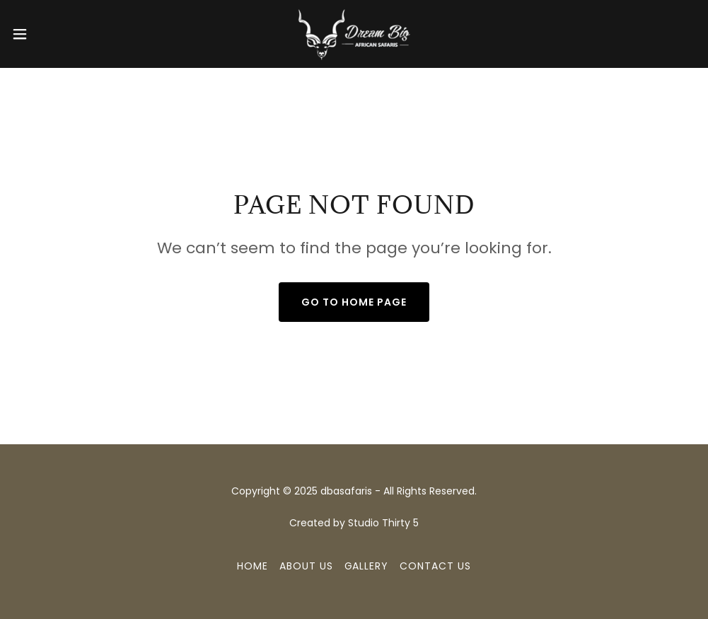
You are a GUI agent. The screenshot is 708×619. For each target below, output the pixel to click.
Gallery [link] (366, 566)
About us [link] (306, 566)
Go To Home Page (354, 302)
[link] (354, 34)
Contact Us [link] (435, 566)
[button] (58, 34)
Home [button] (252, 566)
